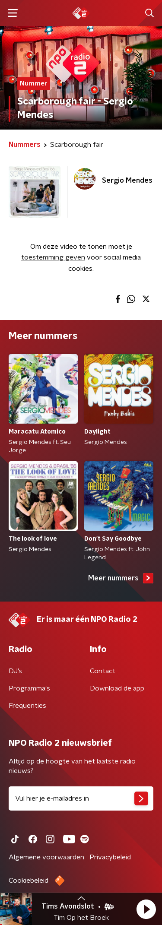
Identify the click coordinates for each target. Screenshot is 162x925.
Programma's (29, 688)
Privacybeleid (110, 857)
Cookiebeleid (28, 880)
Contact (102, 671)
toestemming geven (53, 257)
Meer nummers (120, 578)
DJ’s (15, 671)
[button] (146, 909)
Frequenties (27, 705)
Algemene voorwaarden (46, 857)
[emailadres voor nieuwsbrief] (81, 798)
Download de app (117, 688)
